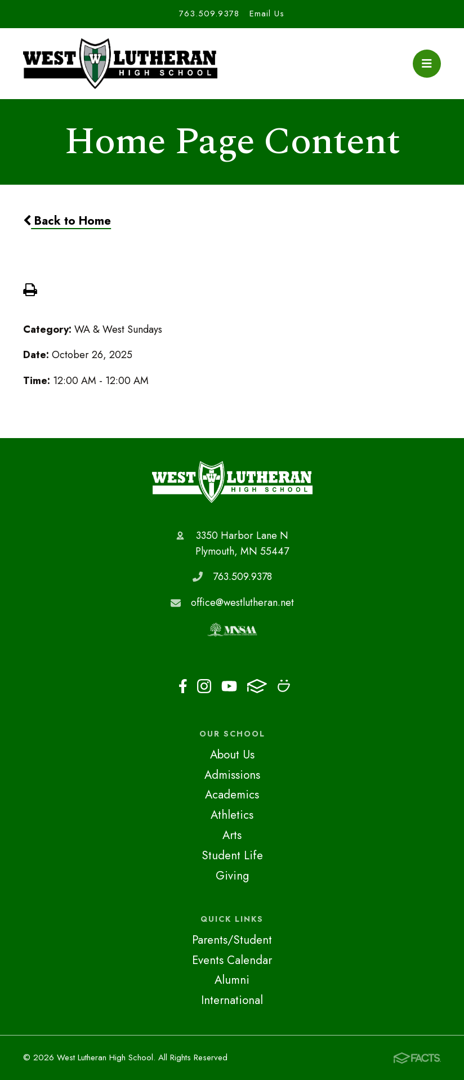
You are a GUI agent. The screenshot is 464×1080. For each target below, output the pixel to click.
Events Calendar (232, 960)
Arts (232, 835)
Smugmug (284, 686)
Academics (232, 794)
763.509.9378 (209, 13)
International (232, 1000)
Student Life (232, 855)
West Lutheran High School (232, 482)
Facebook (183, 686)
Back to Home (67, 220)
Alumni (232, 979)
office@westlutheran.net (242, 602)
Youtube (229, 686)
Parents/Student (232, 939)
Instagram (204, 686)
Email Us (266, 13)
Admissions (232, 774)
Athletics (232, 814)
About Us (232, 754)
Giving (232, 875)
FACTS (257, 686)
